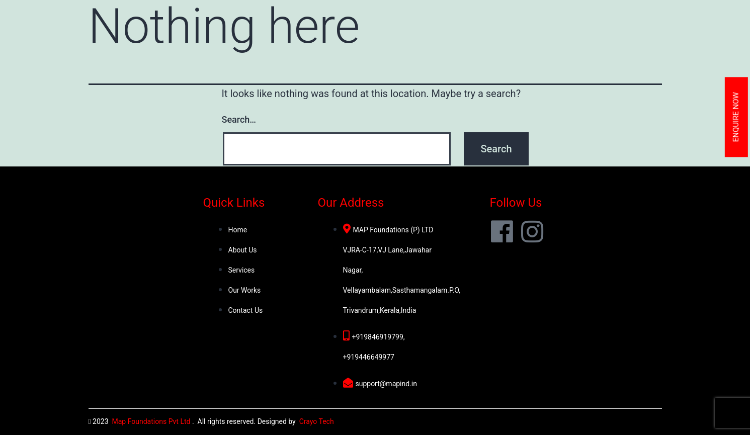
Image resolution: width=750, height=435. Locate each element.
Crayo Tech (316, 421)
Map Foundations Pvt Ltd (152, 421)
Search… (239, 119)
